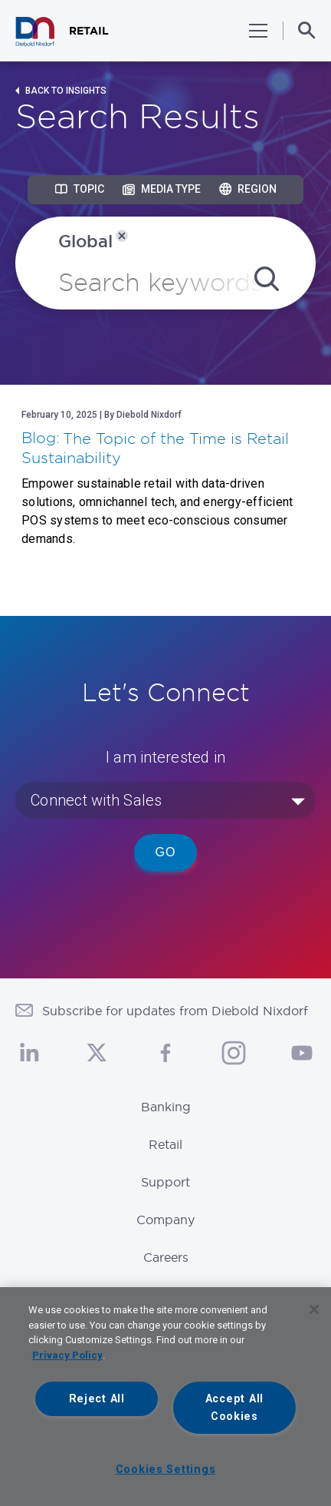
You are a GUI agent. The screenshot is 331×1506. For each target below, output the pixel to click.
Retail (165, 1144)
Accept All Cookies (234, 1407)
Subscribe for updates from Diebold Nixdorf (175, 1010)
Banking (166, 1106)
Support (165, 1182)
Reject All (97, 1398)
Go (166, 852)
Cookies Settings (166, 1469)
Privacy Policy (67, 1355)
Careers (165, 1257)
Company (165, 1219)
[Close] (314, 1309)
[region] (165, 1396)
